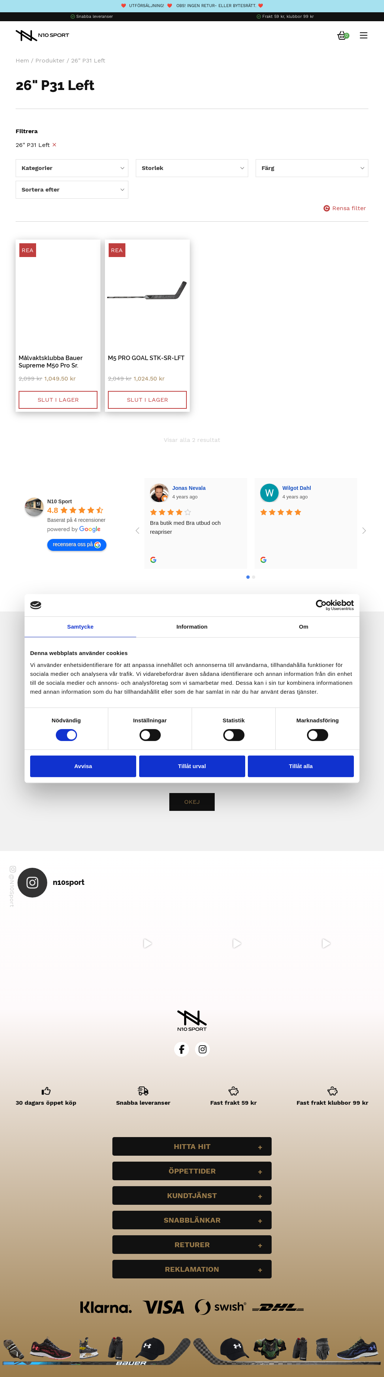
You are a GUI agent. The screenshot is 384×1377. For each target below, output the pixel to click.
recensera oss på (77, 544)
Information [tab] (192, 626)
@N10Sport (12, 886)
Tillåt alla (301, 766)
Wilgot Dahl (187, 488)
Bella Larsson (300, 488)
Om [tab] (303, 626)
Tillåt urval (192, 766)
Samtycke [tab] (80, 626)
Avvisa (83, 766)
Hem (22, 60)
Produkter (50, 60)
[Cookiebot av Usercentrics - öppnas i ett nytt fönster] (321, 605)
